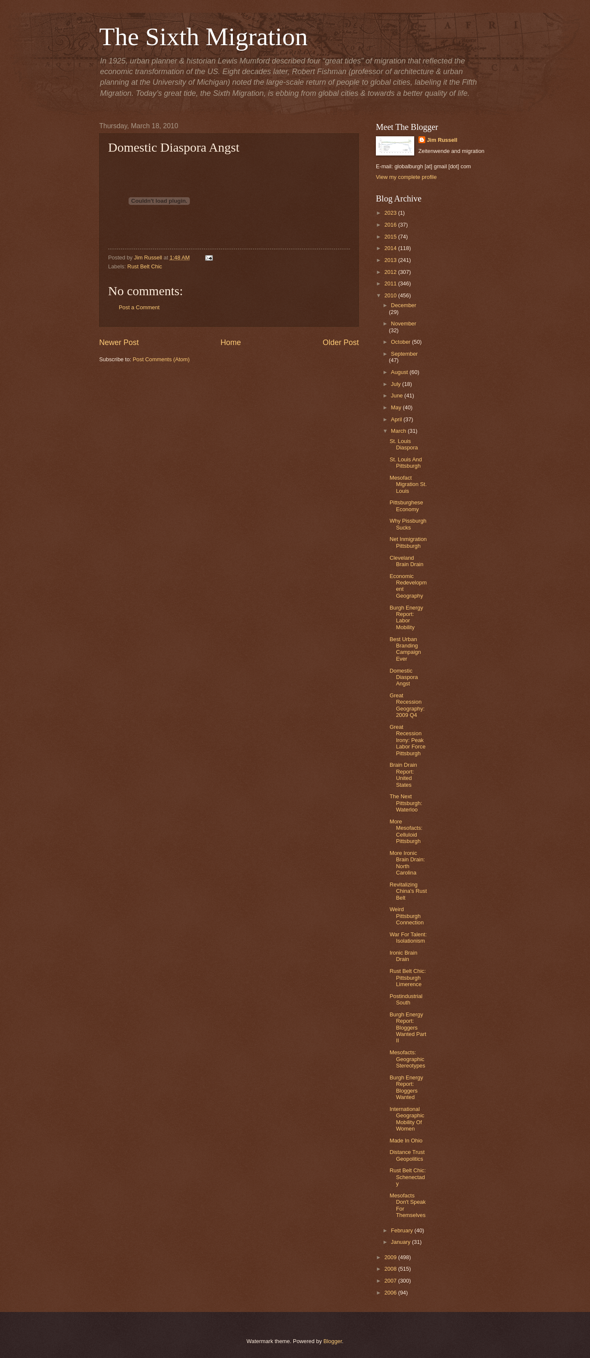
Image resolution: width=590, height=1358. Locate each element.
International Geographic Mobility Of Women (407, 1119)
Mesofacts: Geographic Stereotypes (407, 1059)
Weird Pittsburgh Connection (407, 916)
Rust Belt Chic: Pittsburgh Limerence (408, 977)
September (404, 354)
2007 (391, 1280)
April (397, 419)
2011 (391, 283)
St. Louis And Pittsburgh (406, 462)
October (401, 342)
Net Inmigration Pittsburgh (408, 542)
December (403, 305)
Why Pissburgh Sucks (408, 524)
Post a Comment (139, 307)
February (402, 1230)
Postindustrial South (406, 999)
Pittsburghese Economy (406, 505)
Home (231, 342)
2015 (391, 236)
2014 (391, 248)
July (396, 384)
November (403, 323)
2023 (391, 213)
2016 (391, 225)
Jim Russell (442, 140)
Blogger (333, 1341)
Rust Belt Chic (144, 266)
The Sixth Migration (203, 37)
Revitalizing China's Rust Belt (408, 891)
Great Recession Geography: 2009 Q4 (407, 705)
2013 (391, 260)
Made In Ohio (406, 1140)
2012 (391, 272)
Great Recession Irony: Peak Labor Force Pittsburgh (407, 740)
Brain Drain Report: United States (403, 775)
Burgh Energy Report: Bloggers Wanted (406, 1087)
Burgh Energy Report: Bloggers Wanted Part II (408, 1027)
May (397, 407)
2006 (391, 1292)
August (400, 372)
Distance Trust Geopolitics (407, 1155)
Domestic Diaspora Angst (404, 677)
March (399, 431)
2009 (391, 1257)
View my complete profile (406, 177)
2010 (391, 295)
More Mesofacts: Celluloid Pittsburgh (406, 831)
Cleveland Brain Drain (406, 561)
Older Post (341, 342)
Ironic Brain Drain (403, 955)
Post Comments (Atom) (161, 359)
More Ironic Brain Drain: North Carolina (407, 863)
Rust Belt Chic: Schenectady (408, 1177)
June (397, 395)
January (401, 1242)
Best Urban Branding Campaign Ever (405, 649)
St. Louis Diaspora (404, 444)
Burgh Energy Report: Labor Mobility (406, 617)
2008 (391, 1269)
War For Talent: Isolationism (408, 937)
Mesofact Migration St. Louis (408, 484)
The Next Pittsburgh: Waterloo (406, 803)
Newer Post (119, 342)
